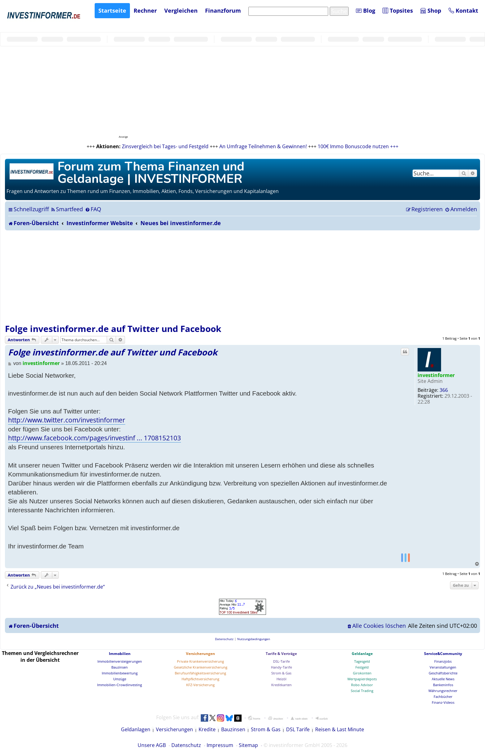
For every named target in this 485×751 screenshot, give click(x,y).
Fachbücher (443, 696)
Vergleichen (181, 10)
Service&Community (443, 653)
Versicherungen (200, 653)
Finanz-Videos (443, 702)
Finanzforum (223, 10)
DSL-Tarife (281, 661)
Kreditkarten (281, 684)
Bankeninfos (443, 684)
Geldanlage (362, 653)
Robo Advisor (362, 684)
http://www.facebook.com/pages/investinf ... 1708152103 (94, 438)
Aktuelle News (443, 679)
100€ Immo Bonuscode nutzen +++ (358, 146)
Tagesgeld (362, 661)
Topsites (398, 10)
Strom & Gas (281, 673)
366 (444, 390)
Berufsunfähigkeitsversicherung (200, 673)
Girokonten (362, 673)
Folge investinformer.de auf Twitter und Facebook (113, 328)
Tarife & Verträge (281, 653)
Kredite (207, 729)
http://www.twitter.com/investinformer (66, 420)
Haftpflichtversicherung (200, 679)
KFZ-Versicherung (200, 684)
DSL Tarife (298, 729)
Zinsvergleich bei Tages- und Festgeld (165, 146)
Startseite (112, 10)
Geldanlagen (135, 729)
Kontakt (463, 10)
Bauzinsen (119, 667)
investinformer (436, 375)
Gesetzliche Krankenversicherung (200, 667)
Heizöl (281, 679)
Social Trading (362, 690)
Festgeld (362, 667)
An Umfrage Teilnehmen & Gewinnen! (263, 146)
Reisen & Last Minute (339, 729)
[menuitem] (66, 209)
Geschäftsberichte (443, 673)
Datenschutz (186, 745)
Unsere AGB (152, 745)
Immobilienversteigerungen (119, 661)
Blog (365, 10)
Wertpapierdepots (362, 679)
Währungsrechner (442, 690)
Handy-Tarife (281, 667)
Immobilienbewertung (120, 673)
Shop (430, 10)
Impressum (220, 745)
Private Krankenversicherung (200, 661)
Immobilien (120, 653)
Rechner (145, 10)
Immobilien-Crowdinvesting (119, 684)
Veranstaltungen (443, 667)
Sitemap (248, 745)
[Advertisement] (242, 276)
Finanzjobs (443, 661)
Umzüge (119, 679)
